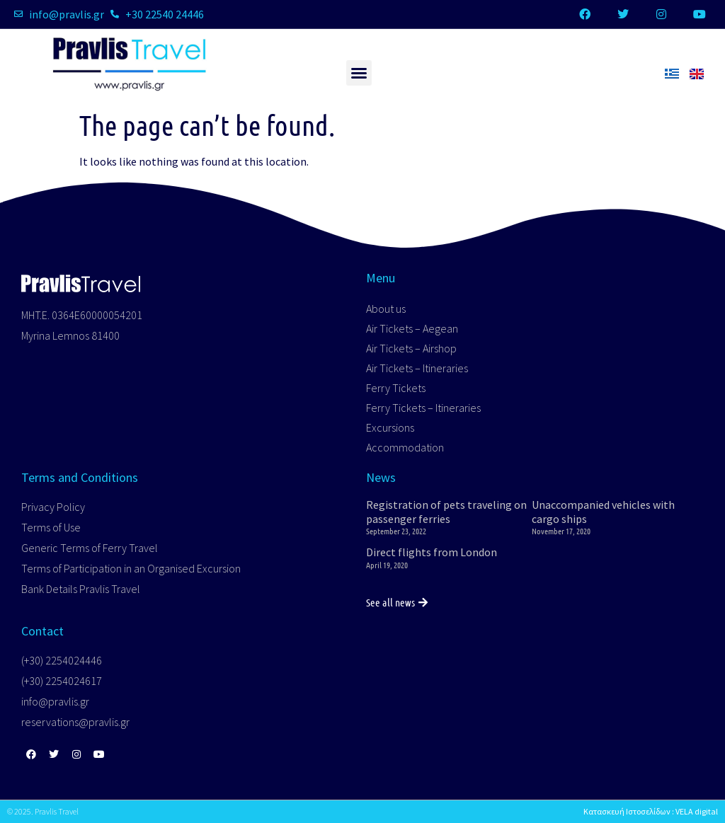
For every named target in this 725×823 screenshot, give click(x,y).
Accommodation (405, 447)
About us (386, 308)
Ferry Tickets (396, 388)
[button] (359, 73)
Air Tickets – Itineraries (417, 368)
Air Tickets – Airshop (411, 348)
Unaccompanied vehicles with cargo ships (603, 511)
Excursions (390, 427)
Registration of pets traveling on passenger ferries (446, 511)
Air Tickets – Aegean (412, 328)
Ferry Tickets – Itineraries (423, 408)
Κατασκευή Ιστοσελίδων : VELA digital (650, 811)
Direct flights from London (431, 552)
